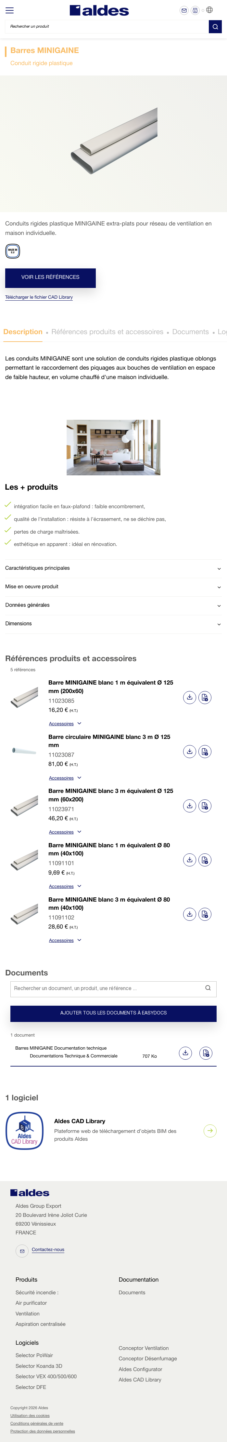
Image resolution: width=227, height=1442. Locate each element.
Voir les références (50, 277)
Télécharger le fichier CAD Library (39, 298)
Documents (190, 332)
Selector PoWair (34, 1356)
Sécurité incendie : (37, 1293)
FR (217, 10)
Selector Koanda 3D (39, 1366)
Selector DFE (31, 1388)
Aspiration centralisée (41, 1324)
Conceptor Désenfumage (148, 1359)
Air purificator (31, 1303)
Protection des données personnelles (42, 1432)
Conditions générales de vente (36, 1424)
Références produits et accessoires (107, 332)
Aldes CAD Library (79, 1122)
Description (23, 332)
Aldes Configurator (140, 1370)
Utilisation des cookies (30, 1416)
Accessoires (64, 724)
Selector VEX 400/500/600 (46, 1377)
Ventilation (28, 1314)
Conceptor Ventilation (144, 1349)
